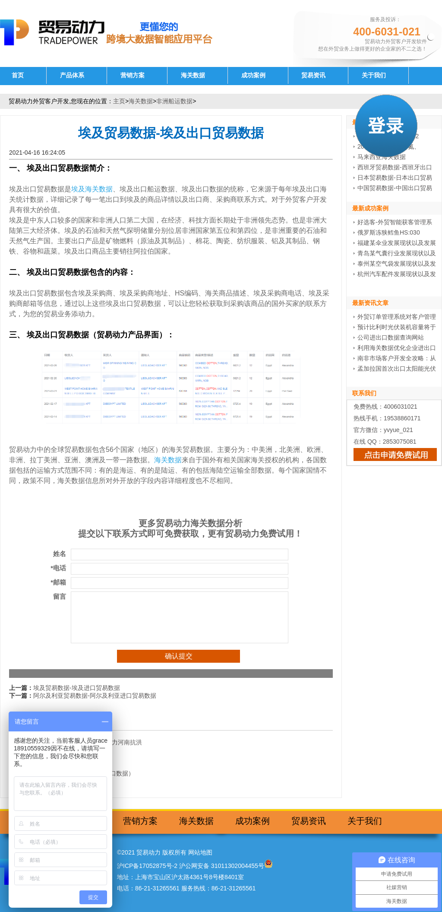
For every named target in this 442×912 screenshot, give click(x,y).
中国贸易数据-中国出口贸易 (394, 187)
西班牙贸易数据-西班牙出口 (394, 167)
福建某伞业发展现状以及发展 (396, 242)
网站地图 (200, 852)
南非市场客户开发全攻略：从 (396, 358)
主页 (119, 101)
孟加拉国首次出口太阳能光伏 (396, 368)
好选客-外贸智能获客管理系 (394, 222)
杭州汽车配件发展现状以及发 (396, 273)
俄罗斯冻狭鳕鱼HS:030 (388, 232)
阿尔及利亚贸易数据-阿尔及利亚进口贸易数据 (94, 695)
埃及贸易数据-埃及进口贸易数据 (76, 687)
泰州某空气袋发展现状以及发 (396, 263)
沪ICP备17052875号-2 (147, 865)
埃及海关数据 (92, 189)
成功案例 (253, 75)
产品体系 (72, 75)
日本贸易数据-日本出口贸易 (394, 177)
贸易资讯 (313, 75)
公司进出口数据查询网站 (390, 337)
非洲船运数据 (174, 101)
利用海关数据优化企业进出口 (396, 347)
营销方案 (132, 75)
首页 (18, 75)
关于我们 (374, 75)
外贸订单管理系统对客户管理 (396, 316)
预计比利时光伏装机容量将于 (396, 327)
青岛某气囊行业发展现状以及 (396, 253)
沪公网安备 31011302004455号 (221, 865)
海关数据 (193, 75)
